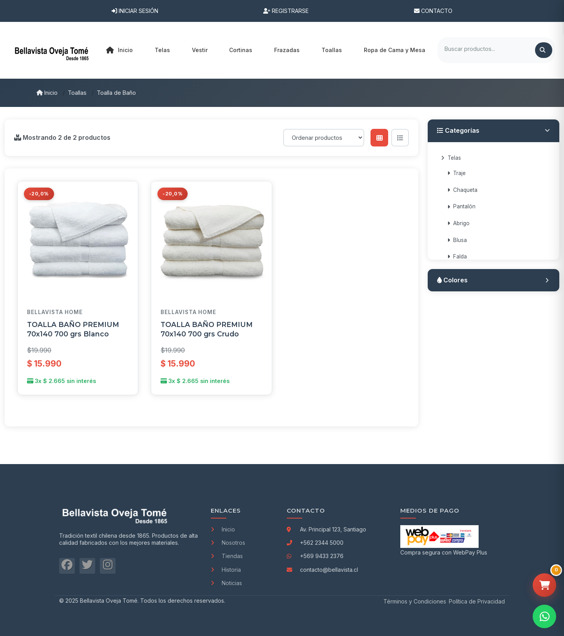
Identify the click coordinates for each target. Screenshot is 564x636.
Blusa (457, 240)
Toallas (77, 92)
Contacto (433, 10)
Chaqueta (462, 190)
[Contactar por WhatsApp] (544, 616)
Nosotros (228, 542)
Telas (451, 158)
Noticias (226, 583)
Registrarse (286, 10)
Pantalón (461, 206)
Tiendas (227, 556)
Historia (226, 569)
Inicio (119, 50)
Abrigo (458, 223)
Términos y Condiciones (414, 601)
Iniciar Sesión (135, 10)
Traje (456, 173)
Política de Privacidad (477, 601)
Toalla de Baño (116, 92)
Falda (457, 256)
